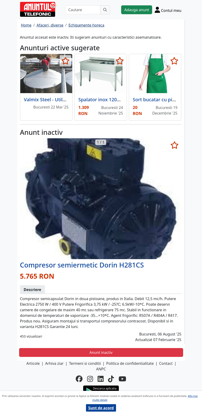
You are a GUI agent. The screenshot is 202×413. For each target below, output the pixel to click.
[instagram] (90, 379)
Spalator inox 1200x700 (104, 99)
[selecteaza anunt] (65, 60)
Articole (33, 363)
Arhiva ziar (54, 363)
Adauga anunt (136, 9)
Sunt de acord (101, 407)
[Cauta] (105, 9)
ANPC (101, 369)
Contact (166, 363)
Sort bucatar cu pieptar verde (165, 99)
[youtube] (122, 379)
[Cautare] (83, 9)
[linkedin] (100, 379)
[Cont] (168, 10)
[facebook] (79, 379)
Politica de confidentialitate (130, 363)
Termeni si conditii (85, 363)
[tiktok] (111, 379)
